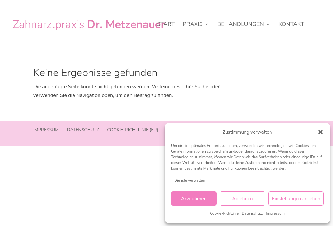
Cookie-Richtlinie (224, 213)
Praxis (192, 25)
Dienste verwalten (189, 180)
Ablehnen (242, 199)
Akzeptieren (194, 199)
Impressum (275, 213)
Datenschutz (252, 213)
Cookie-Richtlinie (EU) (132, 130)
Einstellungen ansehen (296, 199)
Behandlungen (240, 25)
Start (166, 25)
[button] (320, 132)
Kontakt (291, 25)
